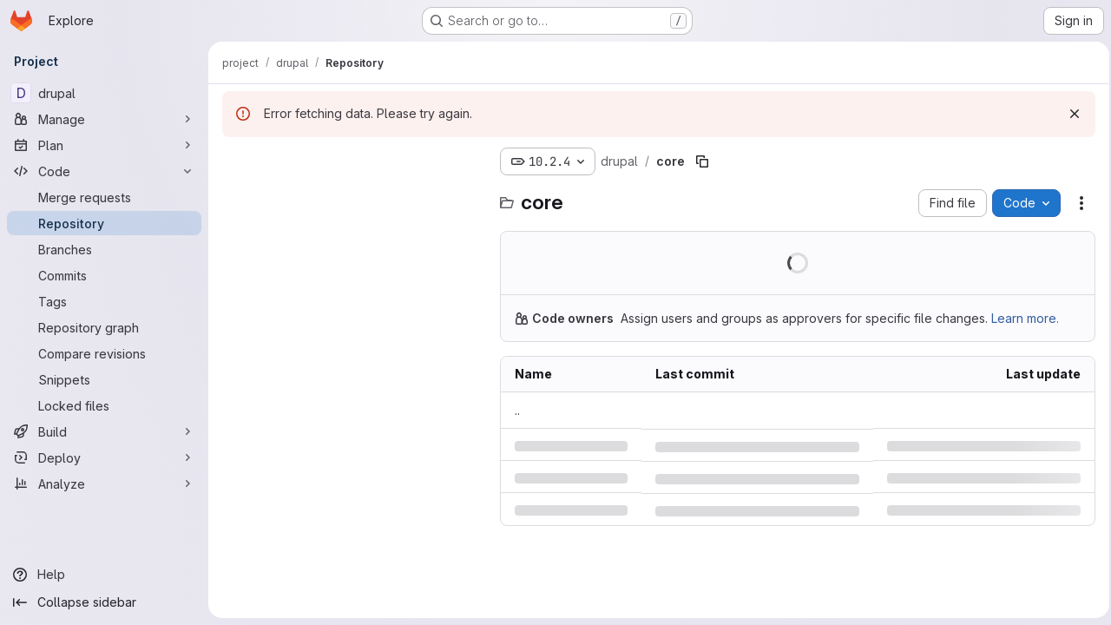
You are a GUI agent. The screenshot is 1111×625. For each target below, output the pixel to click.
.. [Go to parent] (517, 410)
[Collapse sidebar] (104, 602)
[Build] (104, 431)
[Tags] (104, 301)
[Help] (104, 574)
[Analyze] (104, 483)
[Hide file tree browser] (236, 161)
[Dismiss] (1069, 113)
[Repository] (104, 223)
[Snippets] (104, 379)
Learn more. (1025, 318)
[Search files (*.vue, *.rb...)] (352, 196)
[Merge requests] (104, 197)
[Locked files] (104, 405)
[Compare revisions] (104, 353)
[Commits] (104, 275)
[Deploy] (104, 457)
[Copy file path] (702, 161)
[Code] (104, 171)
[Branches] (104, 249)
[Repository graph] (104, 327)
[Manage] (104, 119)
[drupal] (104, 93)
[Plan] (104, 145)
